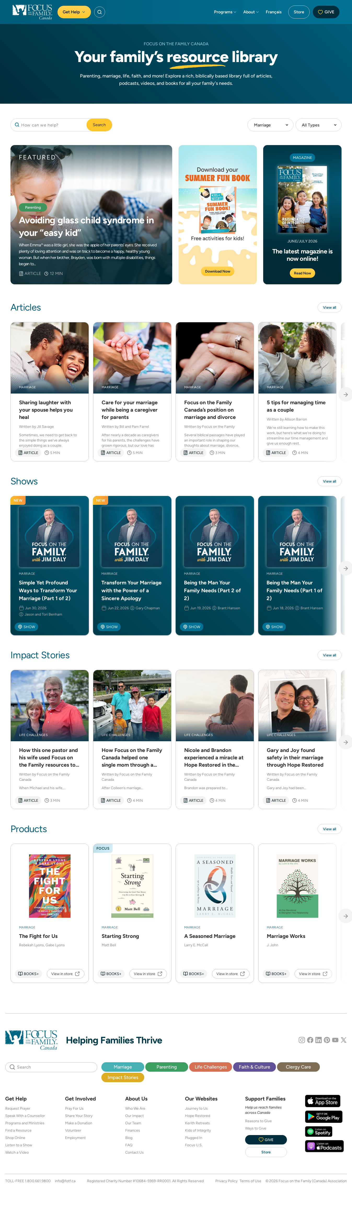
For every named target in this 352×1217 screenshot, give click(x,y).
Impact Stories (123, 1079)
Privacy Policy (226, 1183)
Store (299, 11)
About (251, 11)
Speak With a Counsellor (25, 1118)
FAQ (128, 1147)
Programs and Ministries (24, 1125)
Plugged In (193, 1140)
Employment (75, 1140)
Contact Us (134, 1154)
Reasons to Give (258, 1123)
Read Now (302, 273)
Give (326, 11)
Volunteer (73, 1132)
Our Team (133, 1125)
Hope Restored (197, 1118)
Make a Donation (78, 1125)
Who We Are (135, 1110)
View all (328, 307)
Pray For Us (74, 1110)
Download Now (217, 271)
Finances (132, 1132)
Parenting (167, 1069)
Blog (128, 1140)
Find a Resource (18, 1132)
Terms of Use (250, 1183)
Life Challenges (211, 1069)
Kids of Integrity (198, 1132)
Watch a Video (17, 1154)
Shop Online (15, 1140)
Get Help (74, 11)
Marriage (123, 1069)
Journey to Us (196, 1110)
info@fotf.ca (65, 1183)
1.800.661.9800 (38, 1183)
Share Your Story (79, 1118)
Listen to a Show (18, 1147)
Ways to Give (255, 1130)
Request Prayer (17, 1110)
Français (273, 11)
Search (99, 124)
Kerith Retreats (197, 1125)
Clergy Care (298, 1069)
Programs (225, 11)
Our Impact (134, 1118)
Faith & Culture (254, 1069)
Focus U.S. (194, 1147)
